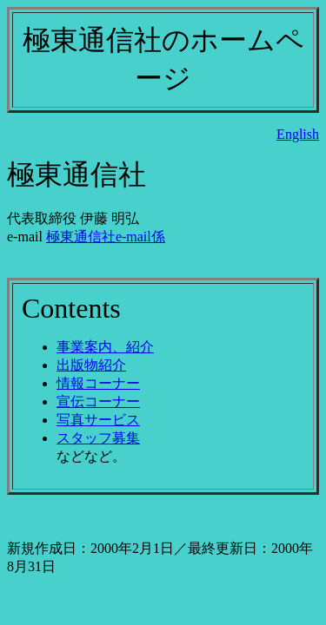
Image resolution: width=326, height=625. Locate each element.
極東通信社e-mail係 (105, 236)
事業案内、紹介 (105, 346)
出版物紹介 (91, 365)
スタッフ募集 (98, 438)
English (297, 134)
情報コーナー (98, 383)
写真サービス (98, 419)
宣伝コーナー (98, 401)
